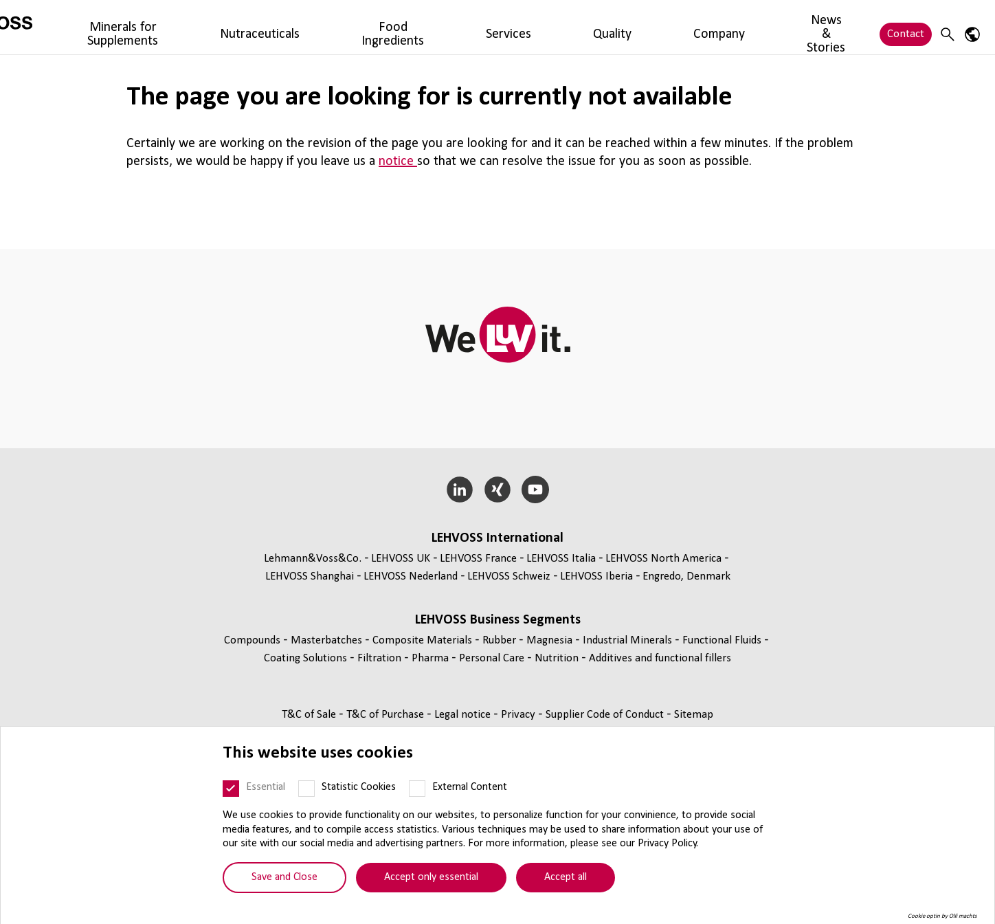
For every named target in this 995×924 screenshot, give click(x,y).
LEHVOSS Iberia (596, 576)
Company (603, 27)
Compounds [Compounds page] (253, 640)
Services (497, 27)
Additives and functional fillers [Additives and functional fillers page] (660, 658)
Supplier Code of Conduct (606, 714)
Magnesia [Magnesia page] (550, 640)
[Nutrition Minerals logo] (72, 27)
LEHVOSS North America (663, 558)
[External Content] (417, 790)
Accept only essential (431, 879)
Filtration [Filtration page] (380, 658)
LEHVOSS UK (400, 558)
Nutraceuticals (334, 27)
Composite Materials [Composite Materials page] (423, 640)
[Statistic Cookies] (306, 790)
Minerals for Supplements (223, 27)
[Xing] (498, 489)
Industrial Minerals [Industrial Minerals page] (629, 640)
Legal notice (463, 714)
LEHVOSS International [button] (497, 538)
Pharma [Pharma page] (431, 658)
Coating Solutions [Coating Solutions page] (307, 658)
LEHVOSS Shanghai (309, 576)
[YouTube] (535, 489)
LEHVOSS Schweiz (508, 576)
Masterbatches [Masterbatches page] (328, 640)
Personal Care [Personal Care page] (493, 658)
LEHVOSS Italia (561, 558)
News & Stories (678, 27)
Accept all (565, 879)
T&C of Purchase (386, 714)
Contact (905, 27)
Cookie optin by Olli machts (942, 918)
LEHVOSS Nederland (411, 576)
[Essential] (231, 790)
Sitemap (693, 714)
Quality (549, 27)
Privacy (519, 714)
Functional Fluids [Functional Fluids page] (723, 640)
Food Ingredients (423, 27)
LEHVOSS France (478, 558)
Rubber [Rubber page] (500, 640)
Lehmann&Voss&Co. (312, 558)
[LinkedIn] (460, 489)
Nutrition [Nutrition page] (558, 658)
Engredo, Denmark (686, 576)
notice (398, 161)
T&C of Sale (310, 714)
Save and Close (284, 879)
